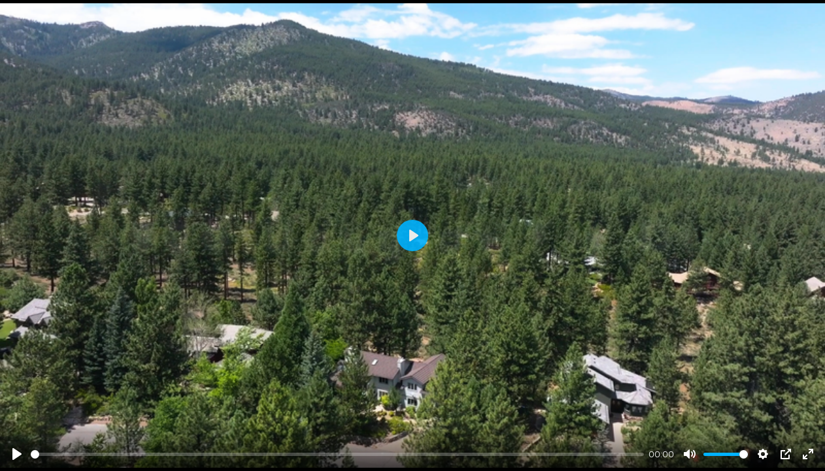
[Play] (17, 454)
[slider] (337, 454)
